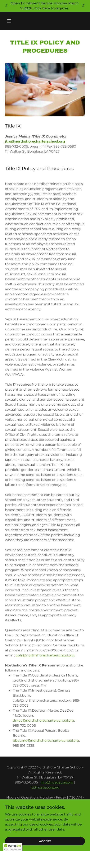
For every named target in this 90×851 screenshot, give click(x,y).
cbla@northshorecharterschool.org (45, 655)
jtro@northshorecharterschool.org (35, 141)
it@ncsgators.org (45, 787)
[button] (14, 21)
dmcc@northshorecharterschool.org (43, 720)
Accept (45, 841)
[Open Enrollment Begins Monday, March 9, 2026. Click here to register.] (45, 6)
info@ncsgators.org (57, 782)
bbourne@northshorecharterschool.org (46, 741)
